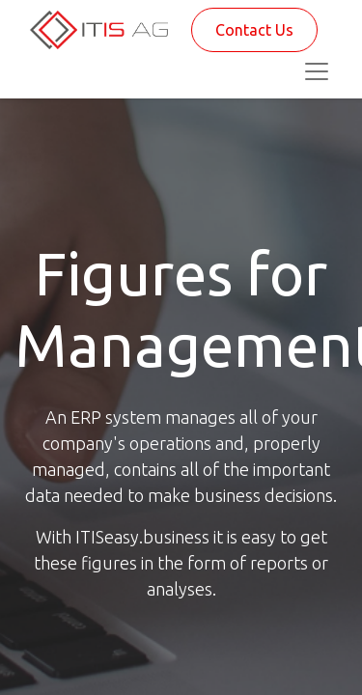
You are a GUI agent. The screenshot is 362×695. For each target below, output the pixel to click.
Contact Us (254, 30)
